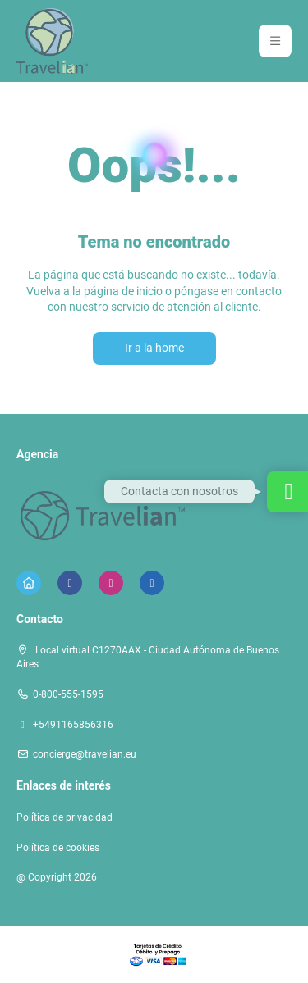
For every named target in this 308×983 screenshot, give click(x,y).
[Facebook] (69, 583)
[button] (275, 41)
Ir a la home (154, 347)
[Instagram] (111, 583)
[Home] (28, 583)
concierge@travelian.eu (84, 754)
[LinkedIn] (152, 583)
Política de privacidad (64, 817)
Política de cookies (57, 847)
